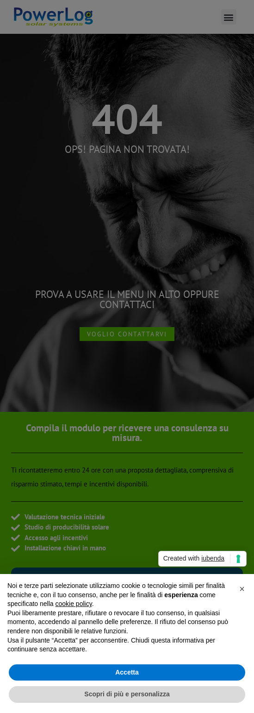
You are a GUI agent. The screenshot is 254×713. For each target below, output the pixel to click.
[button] (242, 588)
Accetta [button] (127, 672)
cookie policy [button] (74, 603)
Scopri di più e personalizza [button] (126, 694)
